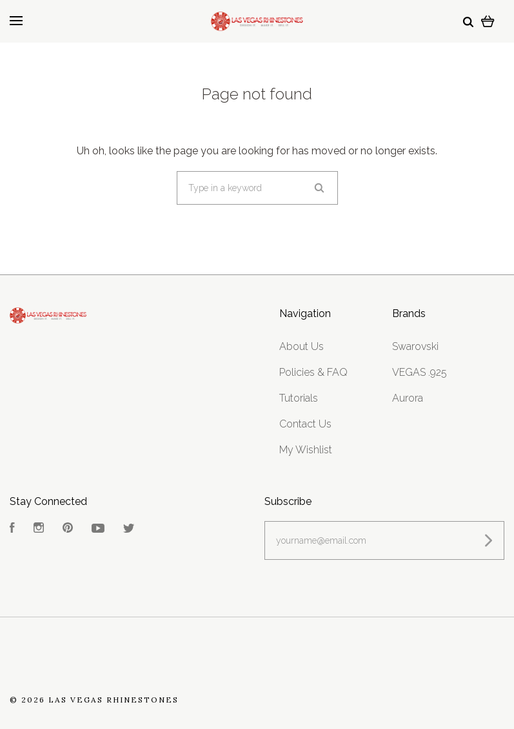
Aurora (407, 398)
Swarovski (415, 346)
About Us (301, 346)
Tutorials (298, 398)
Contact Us (305, 424)
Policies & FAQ (313, 372)
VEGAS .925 (419, 372)
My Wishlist (305, 450)
